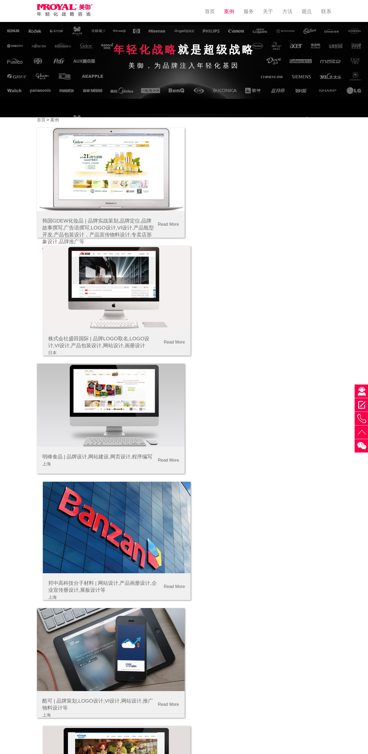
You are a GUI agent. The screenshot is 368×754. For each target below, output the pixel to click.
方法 (287, 11)
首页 (210, 11)
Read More (165, 222)
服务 (249, 11)
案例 (229, 11)
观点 (307, 11)
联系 (326, 11)
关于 (268, 11)
